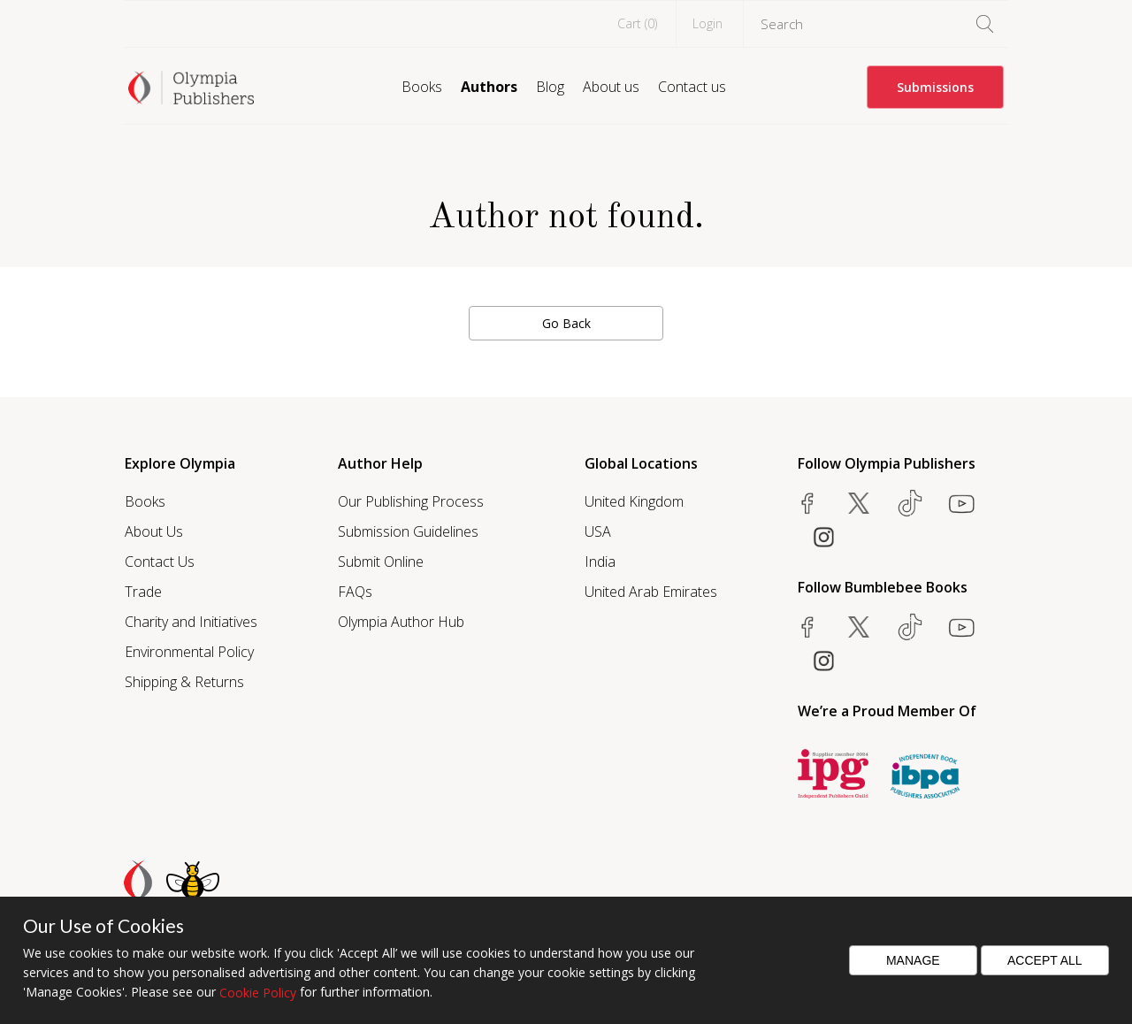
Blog (550, 86)
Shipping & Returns (184, 682)
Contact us (692, 86)
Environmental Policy (189, 651)
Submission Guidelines (408, 531)
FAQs (355, 591)
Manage (913, 960)
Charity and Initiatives (191, 621)
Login (707, 23)
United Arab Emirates (651, 591)
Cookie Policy (257, 992)
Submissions (935, 87)
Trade (143, 591)
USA (598, 531)
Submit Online (381, 561)
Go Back (566, 323)
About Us (154, 531)
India (600, 561)
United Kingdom (634, 501)
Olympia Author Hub (401, 621)
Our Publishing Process (411, 501)
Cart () (637, 23)
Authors (489, 86)
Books (422, 86)
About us (611, 86)
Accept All (1044, 960)
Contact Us (160, 561)
